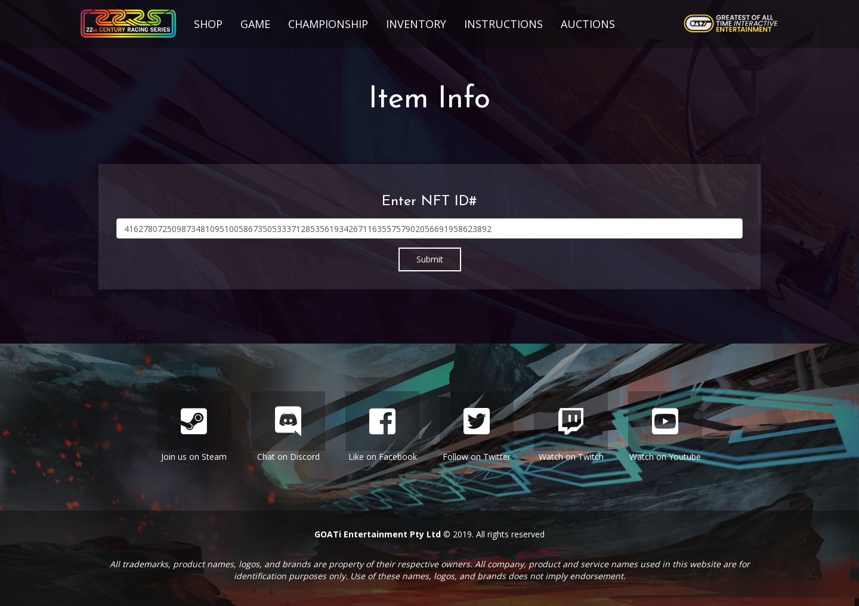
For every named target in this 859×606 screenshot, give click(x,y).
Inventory (416, 24)
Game (255, 24)
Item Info (429, 100)
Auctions (588, 24)
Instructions (503, 24)
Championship (328, 24)
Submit (429, 259)
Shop (208, 24)
